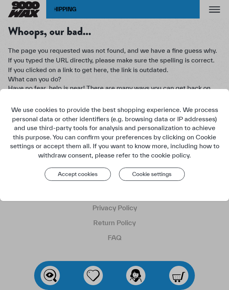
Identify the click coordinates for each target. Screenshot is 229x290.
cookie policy (170, 155)
